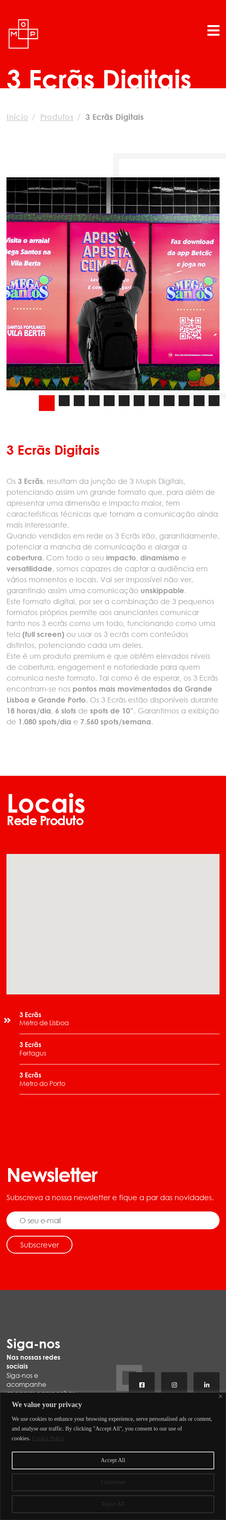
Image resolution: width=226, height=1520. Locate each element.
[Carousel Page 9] (169, 400)
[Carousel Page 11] (199, 400)
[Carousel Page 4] (94, 400)
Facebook (142, 1385)
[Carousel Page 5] (109, 400)
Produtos (57, 116)
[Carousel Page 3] (79, 400)
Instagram (174, 1385)
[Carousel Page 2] (64, 400)
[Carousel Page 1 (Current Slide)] (47, 403)
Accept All (113, 1460)
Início (17, 116)
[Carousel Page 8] (154, 400)
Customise (113, 1482)
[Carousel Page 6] (124, 400)
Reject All (113, 1504)
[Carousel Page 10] (184, 400)
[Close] (220, 1396)
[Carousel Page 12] (214, 400)
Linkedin (207, 1385)
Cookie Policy (48, 1438)
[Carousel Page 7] (139, 400)
